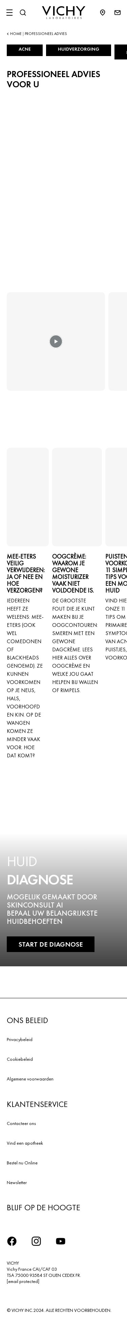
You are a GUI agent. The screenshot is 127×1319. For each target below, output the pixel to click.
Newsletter (17, 1182)
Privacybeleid (20, 1039)
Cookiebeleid (20, 1059)
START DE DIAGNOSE (51, 944)
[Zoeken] (23, 12)
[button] (56, 346)
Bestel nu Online (22, 1163)
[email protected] (23, 1281)
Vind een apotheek (25, 1143)
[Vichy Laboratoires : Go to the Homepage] (63, 12)
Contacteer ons (21, 1123)
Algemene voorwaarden (30, 1079)
